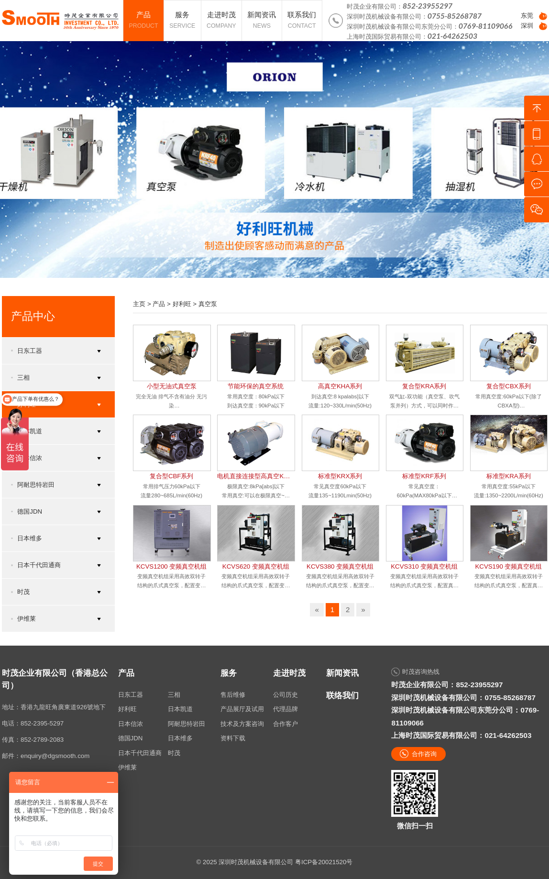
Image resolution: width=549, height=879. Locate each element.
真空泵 (207, 304)
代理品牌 (285, 709)
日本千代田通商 (140, 753)
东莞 (527, 15)
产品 (159, 304)
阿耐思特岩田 (186, 723)
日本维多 (180, 738)
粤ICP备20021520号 (323, 862)
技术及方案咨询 (242, 723)
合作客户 (285, 723)
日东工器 (130, 694)
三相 (174, 694)
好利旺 (182, 304)
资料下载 (232, 738)
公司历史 (285, 694)
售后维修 (232, 694)
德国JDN (130, 738)
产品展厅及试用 (242, 709)
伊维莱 (127, 767)
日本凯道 (180, 709)
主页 (139, 304)
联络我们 (342, 695)
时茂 (174, 753)
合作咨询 (424, 754)
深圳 (527, 25)
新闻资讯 (342, 673)
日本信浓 (130, 723)
